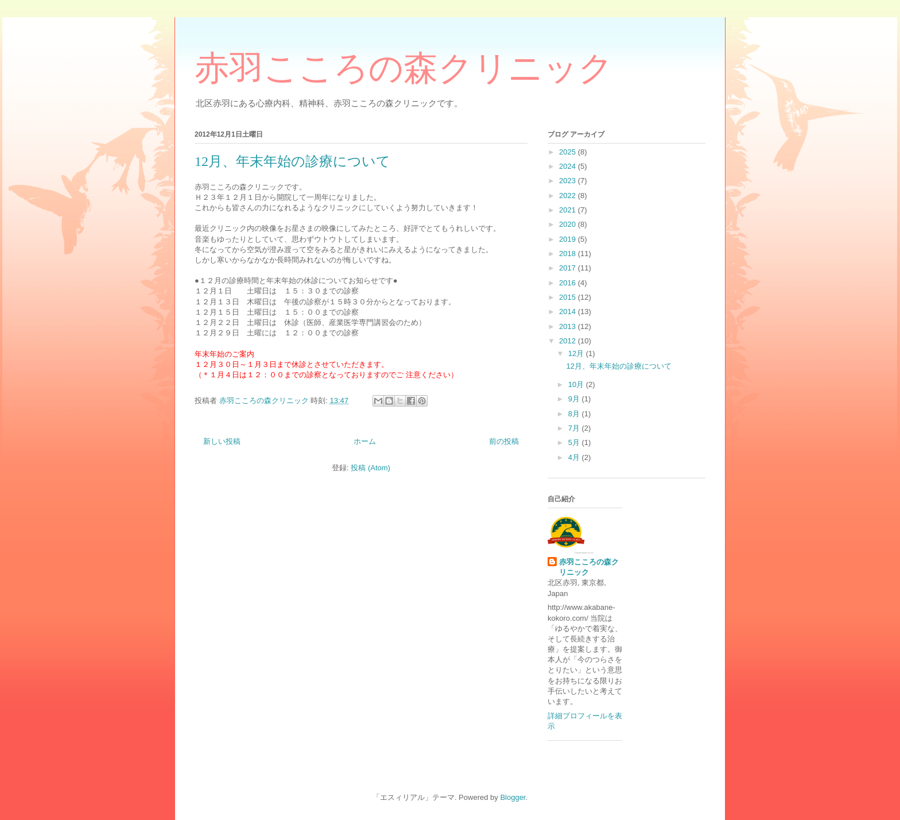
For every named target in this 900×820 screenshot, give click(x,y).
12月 (577, 353)
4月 (575, 457)
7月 (575, 428)
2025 (568, 152)
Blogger (512, 797)
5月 (575, 442)
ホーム (365, 441)
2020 (568, 224)
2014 (568, 311)
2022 (568, 195)
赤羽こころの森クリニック (404, 68)
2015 (568, 297)
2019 (568, 239)
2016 (568, 283)
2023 (568, 180)
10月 (577, 384)
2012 (568, 340)
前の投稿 (504, 441)
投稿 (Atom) (370, 467)
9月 (575, 398)
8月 (575, 413)
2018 (568, 253)
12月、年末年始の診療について (292, 161)
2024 (568, 166)
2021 (568, 210)
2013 (568, 326)
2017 (568, 268)
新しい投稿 (221, 441)
